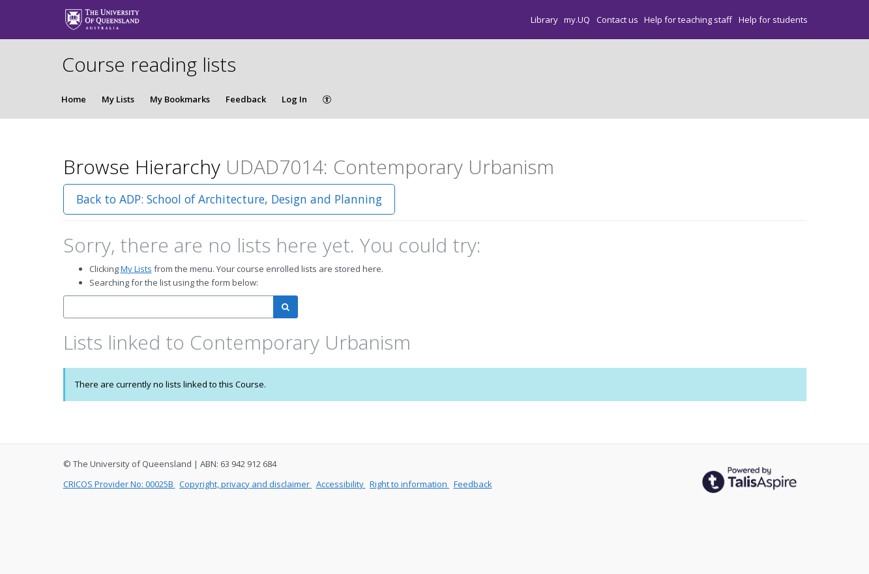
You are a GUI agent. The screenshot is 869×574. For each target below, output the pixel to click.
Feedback (246, 99)
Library (545, 19)
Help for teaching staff (689, 19)
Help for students (773, 19)
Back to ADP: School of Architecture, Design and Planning (229, 199)
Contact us (618, 19)
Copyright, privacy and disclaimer (245, 484)
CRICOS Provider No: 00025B (119, 484)
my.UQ (578, 19)
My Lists (118, 99)
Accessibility (341, 484)
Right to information (409, 484)
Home (73, 99)
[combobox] (168, 306)
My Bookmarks (180, 99)
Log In (294, 99)
